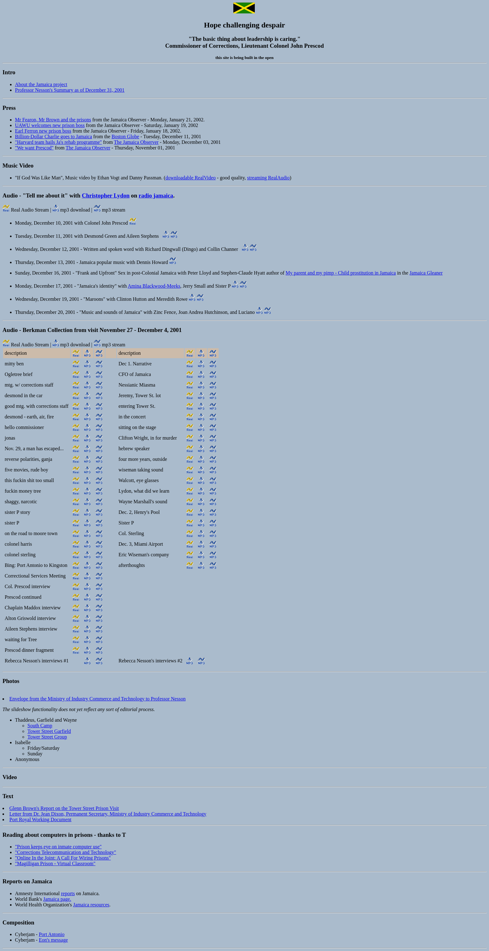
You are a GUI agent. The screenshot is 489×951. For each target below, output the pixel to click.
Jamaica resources (91, 904)
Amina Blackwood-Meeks (154, 286)
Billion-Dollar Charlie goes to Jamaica (53, 136)
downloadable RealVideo (190, 177)
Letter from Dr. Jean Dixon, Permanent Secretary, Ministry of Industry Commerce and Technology (107, 814)
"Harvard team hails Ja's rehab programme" (58, 142)
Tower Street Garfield (49, 731)
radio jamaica (156, 195)
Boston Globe (125, 136)
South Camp (39, 725)
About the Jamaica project (41, 84)
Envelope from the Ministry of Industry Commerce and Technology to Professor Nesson (97, 698)
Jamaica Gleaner (426, 273)
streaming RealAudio (268, 177)
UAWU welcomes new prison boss (50, 125)
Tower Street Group (47, 736)
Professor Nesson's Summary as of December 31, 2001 (69, 90)
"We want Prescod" (34, 147)
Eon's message (53, 940)
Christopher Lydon (105, 195)
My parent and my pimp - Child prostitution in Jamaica (341, 273)
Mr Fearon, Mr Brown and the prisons (53, 119)
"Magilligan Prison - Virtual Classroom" (55, 863)
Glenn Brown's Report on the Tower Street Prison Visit (64, 808)
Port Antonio (51, 934)
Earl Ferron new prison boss (43, 131)
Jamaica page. (57, 899)
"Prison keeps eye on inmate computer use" (58, 846)
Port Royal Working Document (40, 819)
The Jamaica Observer (136, 142)
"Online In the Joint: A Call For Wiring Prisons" (63, 858)
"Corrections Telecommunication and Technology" (65, 852)
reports (68, 893)
